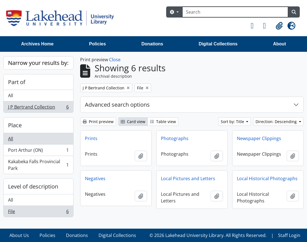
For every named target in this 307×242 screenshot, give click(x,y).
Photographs (174, 138)
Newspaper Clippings (259, 138)
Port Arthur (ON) (38, 151)
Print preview (98, 121)
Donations (152, 43)
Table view (163, 121)
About (279, 43)
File (38, 212)
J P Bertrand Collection (38, 108)
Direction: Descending (277, 121)
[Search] (235, 12)
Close (115, 60)
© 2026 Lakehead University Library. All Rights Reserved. (208, 235)
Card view (133, 121)
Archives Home (37, 43)
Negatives (95, 178)
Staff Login (289, 235)
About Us (19, 235)
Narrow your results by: (38, 63)
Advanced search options (117, 104)
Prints (91, 138)
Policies (97, 43)
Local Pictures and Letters (188, 178)
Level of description (33, 186)
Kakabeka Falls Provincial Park (38, 164)
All (10, 95)
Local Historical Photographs (267, 178)
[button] (255, 26)
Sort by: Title (233, 121)
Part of (16, 82)
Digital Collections (218, 43)
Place (15, 125)
